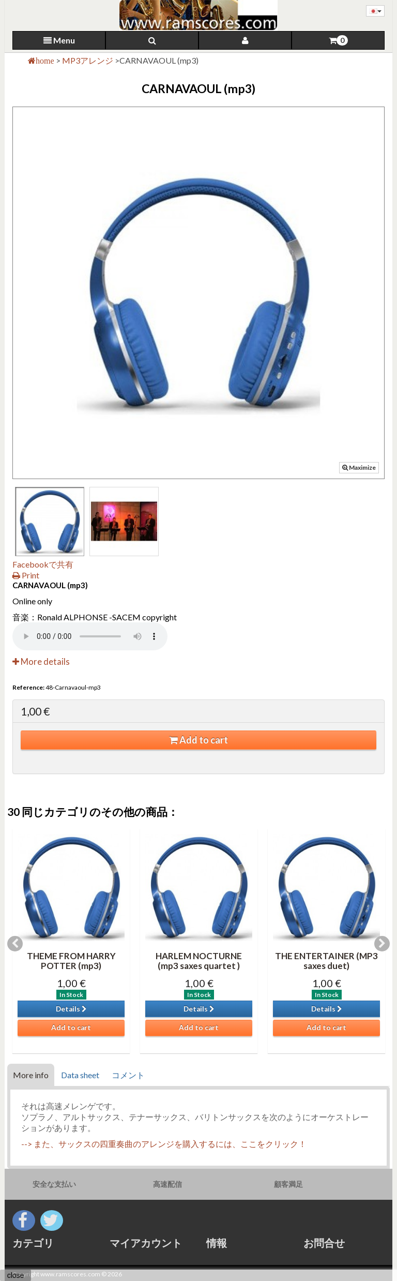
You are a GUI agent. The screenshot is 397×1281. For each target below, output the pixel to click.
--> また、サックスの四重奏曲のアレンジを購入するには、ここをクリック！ (164, 1144)
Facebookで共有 (42, 564)
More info (31, 1075)
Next (382, 943)
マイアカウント (146, 1243)
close (15, 1275)
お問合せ (324, 1243)
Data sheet (80, 1075)
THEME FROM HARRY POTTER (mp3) (71, 960)
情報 (216, 1243)
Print (25, 575)
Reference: (28, 687)
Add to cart (198, 740)
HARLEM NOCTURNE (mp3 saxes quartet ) (199, 960)
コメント (128, 1075)
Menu (59, 40)
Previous (15, 943)
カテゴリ (33, 1243)
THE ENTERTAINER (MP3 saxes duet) (326, 960)
